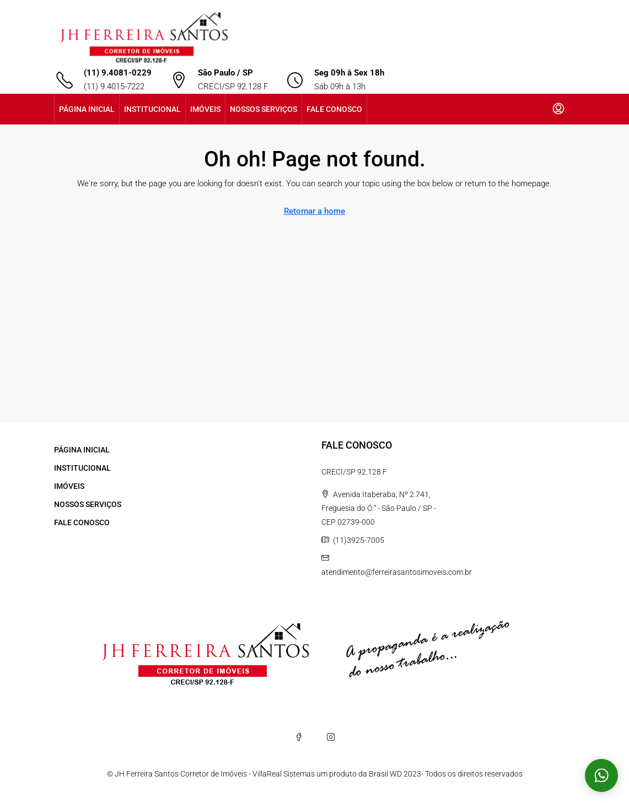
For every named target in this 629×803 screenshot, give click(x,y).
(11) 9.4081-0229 (118, 73)
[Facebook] (299, 737)
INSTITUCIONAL (152, 109)
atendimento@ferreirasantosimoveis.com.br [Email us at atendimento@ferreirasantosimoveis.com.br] (396, 572)
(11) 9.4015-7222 (114, 86)
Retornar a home (314, 211)
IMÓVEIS (205, 109)
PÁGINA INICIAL (87, 109)
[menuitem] (558, 109)
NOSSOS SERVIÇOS (263, 109)
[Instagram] (331, 737)
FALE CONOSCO (334, 109)
